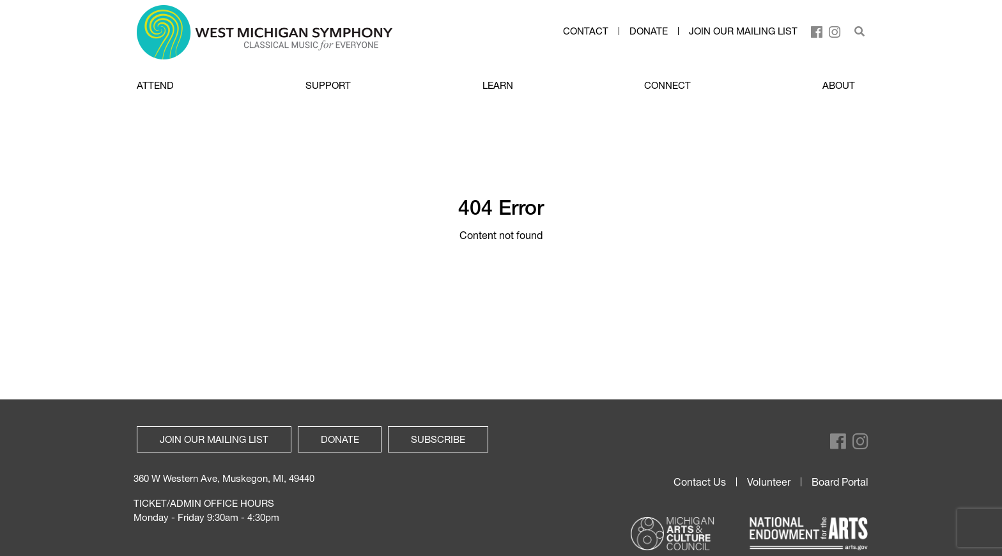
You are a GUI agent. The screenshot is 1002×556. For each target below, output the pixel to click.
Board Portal (840, 481)
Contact (585, 31)
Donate (648, 31)
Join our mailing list (743, 31)
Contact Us (700, 481)
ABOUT (838, 85)
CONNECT (667, 85)
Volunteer (768, 481)
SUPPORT (328, 85)
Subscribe (438, 439)
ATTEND (155, 85)
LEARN (497, 85)
